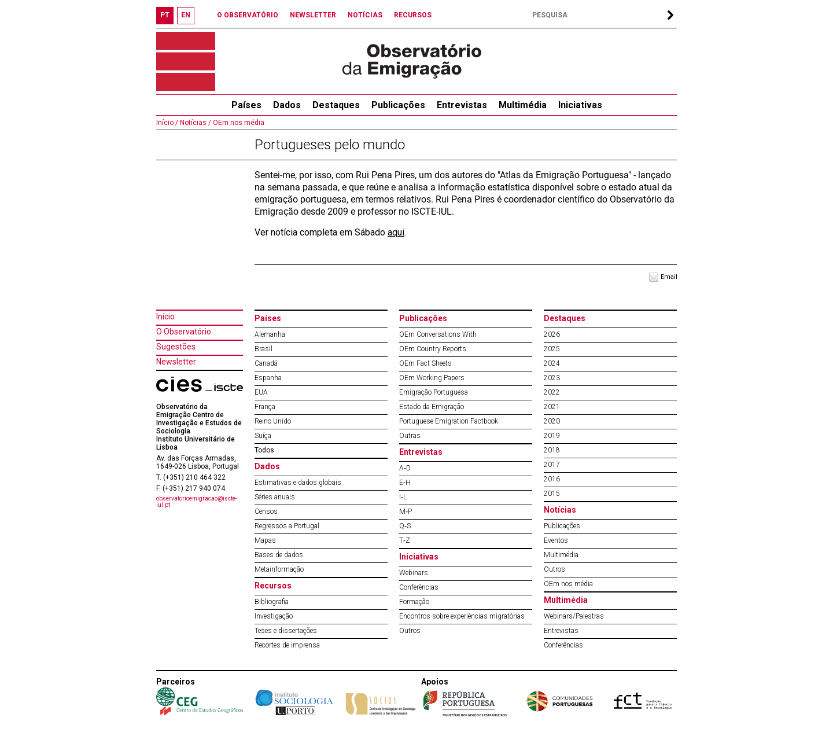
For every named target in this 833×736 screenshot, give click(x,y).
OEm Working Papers (432, 378)
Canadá (266, 363)
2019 (552, 436)
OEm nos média (237, 123)
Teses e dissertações (286, 631)
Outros (410, 631)
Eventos (556, 540)
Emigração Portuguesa (433, 392)
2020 (552, 421)
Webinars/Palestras (574, 616)
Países (268, 318)
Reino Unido (273, 421)
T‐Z (404, 540)
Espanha (268, 378)
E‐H (405, 483)
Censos (266, 511)
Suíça (263, 436)
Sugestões (176, 346)
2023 (552, 378)
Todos (264, 450)
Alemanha (270, 334)
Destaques (336, 105)
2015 (552, 494)
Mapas (265, 540)
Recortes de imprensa (287, 645)
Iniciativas (580, 105)
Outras (410, 436)
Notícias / (194, 123)
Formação (414, 602)
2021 (552, 407)
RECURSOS (413, 15)
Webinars (413, 573)
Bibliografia (272, 602)
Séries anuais (275, 497)
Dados (287, 105)
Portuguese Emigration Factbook (448, 421)
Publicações (398, 105)
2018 (552, 450)
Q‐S (405, 526)
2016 (552, 479)
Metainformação (279, 569)
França (265, 407)
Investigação (274, 616)
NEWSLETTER (313, 15)
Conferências (418, 587)
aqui (396, 232)
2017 (552, 465)
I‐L (403, 497)
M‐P (405, 511)
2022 (552, 392)
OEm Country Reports (432, 349)
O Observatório (183, 331)
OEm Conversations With (438, 334)
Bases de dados (279, 555)
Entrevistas (462, 105)
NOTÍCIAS (365, 15)
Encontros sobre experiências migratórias (462, 616)
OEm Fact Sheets (425, 363)
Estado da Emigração (431, 407)
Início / (167, 123)
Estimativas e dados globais (298, 483)
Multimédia (523, 105)
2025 (552, 349)
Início (165, 316)
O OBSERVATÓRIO (247, 15)
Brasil (263, 349)
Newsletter (176, 361)
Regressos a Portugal (287, 526)
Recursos (273, 585)
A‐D (405, 468)
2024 (552, 363)
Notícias (560, 509)
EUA (261, 392)
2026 (552, 334)
